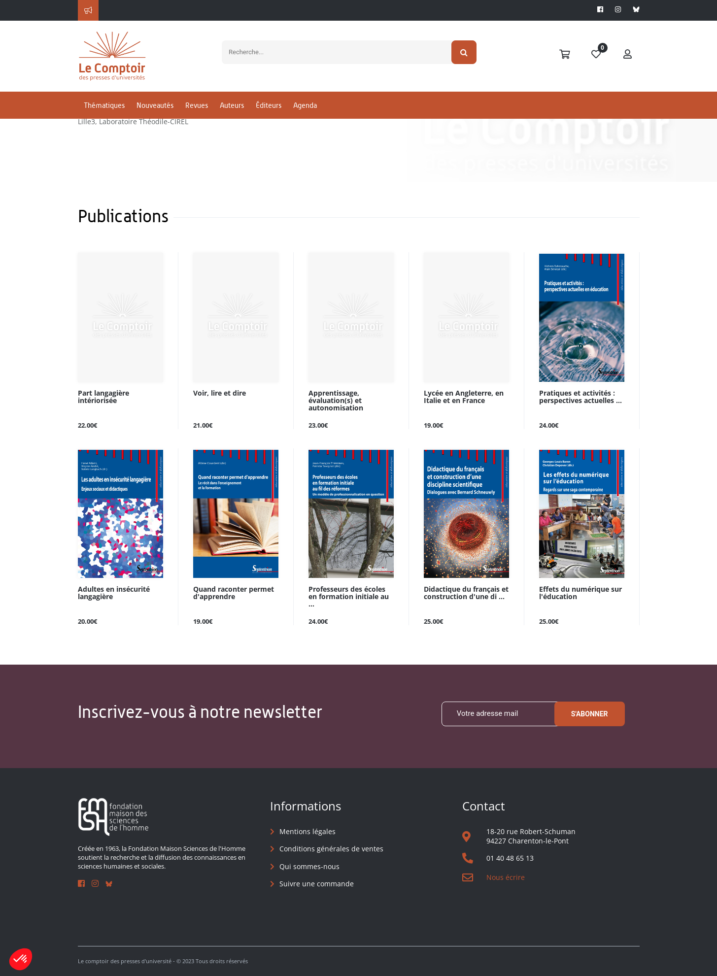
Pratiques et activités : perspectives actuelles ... (580, 397)
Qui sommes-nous (309, 866)
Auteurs (232, 105)
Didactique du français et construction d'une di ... (466, 593)
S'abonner (589, 714)
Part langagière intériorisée (103, 397)
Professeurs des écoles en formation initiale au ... (348, 596)
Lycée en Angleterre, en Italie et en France (464, 397)
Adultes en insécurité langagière (114, 593)
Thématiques (104, 105)
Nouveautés (155, 105)
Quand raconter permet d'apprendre (233, 593)
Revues (196, 105)
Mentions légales (307, 831)
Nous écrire (505, 877)
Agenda (305, 105)
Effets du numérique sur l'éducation (580, 593)
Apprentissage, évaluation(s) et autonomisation (335, 400)
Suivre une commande (316, 883)
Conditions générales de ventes (331, 848)
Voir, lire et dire (219, 393)
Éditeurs (268, 105)
